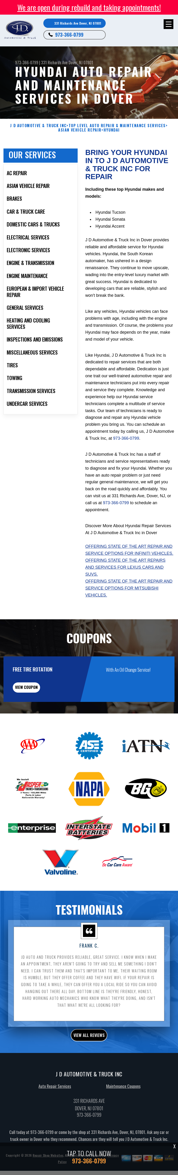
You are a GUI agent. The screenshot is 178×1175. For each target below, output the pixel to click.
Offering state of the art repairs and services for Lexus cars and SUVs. (125, 572)
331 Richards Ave (54, 62)
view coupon (38, 694)
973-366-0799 (69, 34)
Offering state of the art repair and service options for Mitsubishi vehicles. (128, 593)
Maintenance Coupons (123, 1095)
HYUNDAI (112, 130)
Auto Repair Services (54, 1095)
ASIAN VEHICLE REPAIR (80, 130)
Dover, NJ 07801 (81, 62)
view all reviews (89, 1044)
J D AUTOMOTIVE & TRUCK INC (38, 125)
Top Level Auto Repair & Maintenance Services (117, 125)
